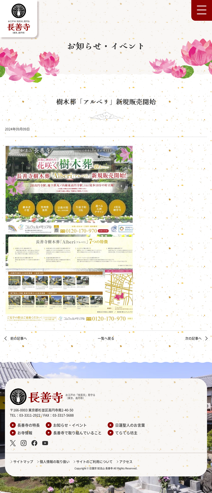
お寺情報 (24, 432)
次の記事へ (193, 338)
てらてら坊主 (126, 432)
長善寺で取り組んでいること (77, 432)
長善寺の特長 (28, 425)
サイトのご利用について (94, 461)
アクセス (125, 461)
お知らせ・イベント (70, 425)
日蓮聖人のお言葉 (130, 425)
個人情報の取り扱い (55, 461)
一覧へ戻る (106, 338)
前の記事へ (18, 338)
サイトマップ (23, 461)
